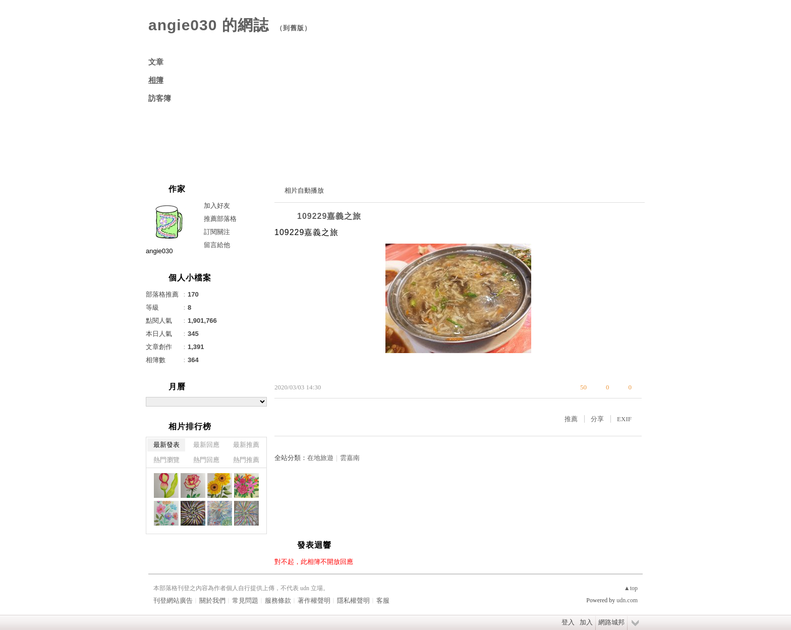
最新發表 (166, 444)
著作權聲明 (314, 600)
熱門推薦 (246, 460)
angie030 (159, 251)
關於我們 (212, 600)
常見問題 (245, 600)
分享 (597, 419)
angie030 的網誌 (208, 25)
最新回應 (206, 444)
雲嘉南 (350, 458)
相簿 (155, 80)
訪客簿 (159, 98)
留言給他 (217, 245)
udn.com (627, 600)
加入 (586, 622)
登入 (568, 622)
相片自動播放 (304, 190)
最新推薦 (246, 444)
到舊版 (293, 28)
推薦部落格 (220, 218)
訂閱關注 (217, 232)
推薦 (571, 419)
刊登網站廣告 (173, 600)
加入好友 (217, 205)
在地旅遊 (320, 458)
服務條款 (278, 600)
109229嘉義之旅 (329, 216)
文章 (155, 62)
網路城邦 (611, 622)
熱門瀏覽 (166, 460)
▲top (631, 588)
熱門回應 (206, 460)
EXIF (624, 419)
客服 (382, 600)
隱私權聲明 (353, 600)
